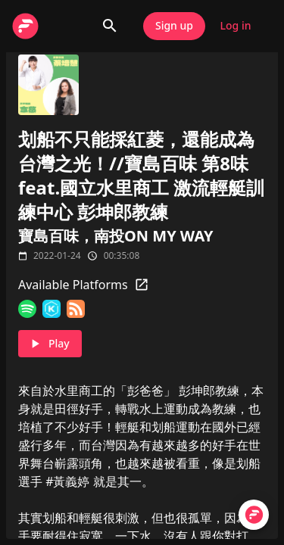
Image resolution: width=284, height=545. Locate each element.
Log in (235, 26)
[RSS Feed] (76, 309)
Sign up (174, 26)
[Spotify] (27, 309)
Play (50, 344)
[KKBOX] (51, 309)
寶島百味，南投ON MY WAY (116, 236)
